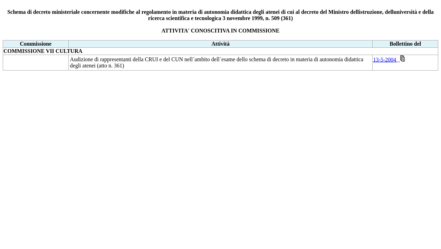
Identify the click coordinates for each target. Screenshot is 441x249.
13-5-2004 (384, 60)
